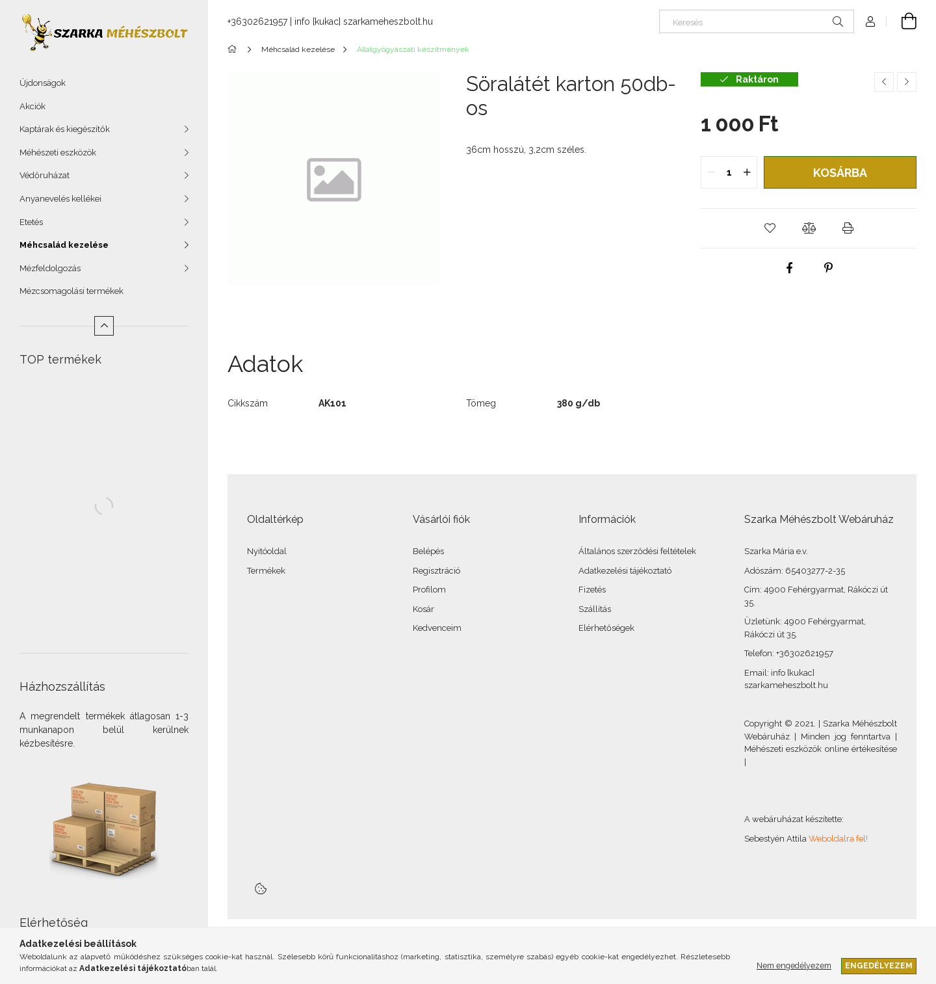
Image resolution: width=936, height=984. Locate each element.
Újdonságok (43, 83)
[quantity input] (729, 172)
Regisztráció (436, 571)
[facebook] (789, 268)
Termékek (266, 571)
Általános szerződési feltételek (637, 551)
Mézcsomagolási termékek (72, 291)
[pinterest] (828, 268)
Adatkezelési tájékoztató (624, 571)
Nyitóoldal (267, 551)
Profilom (429, 589)
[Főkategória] (234, 49)
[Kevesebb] (104, 326)
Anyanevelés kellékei (60, 199)
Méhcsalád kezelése (64, 245)
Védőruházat (45, 175)
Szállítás (594, 609)
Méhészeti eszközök (58, 152)
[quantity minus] (711, 172)
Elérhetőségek (606, 628)
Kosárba (840, 173)
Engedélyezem (879, 965)
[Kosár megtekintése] (901, 21)
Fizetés (592, 589)
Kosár (423, 609)
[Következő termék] (906, 82)
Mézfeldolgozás (50, 268)
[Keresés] (756, 21)
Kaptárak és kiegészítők (65, 129)
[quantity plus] (747, 172)
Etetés (31, 222)
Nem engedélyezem (794, 965)
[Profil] (870, 21)
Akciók (33, 106)
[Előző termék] (884, 82)
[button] (770, 228)
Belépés (428, 551)
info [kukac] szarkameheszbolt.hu (363, 21)
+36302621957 (257, 21)
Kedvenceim (437, 628)
